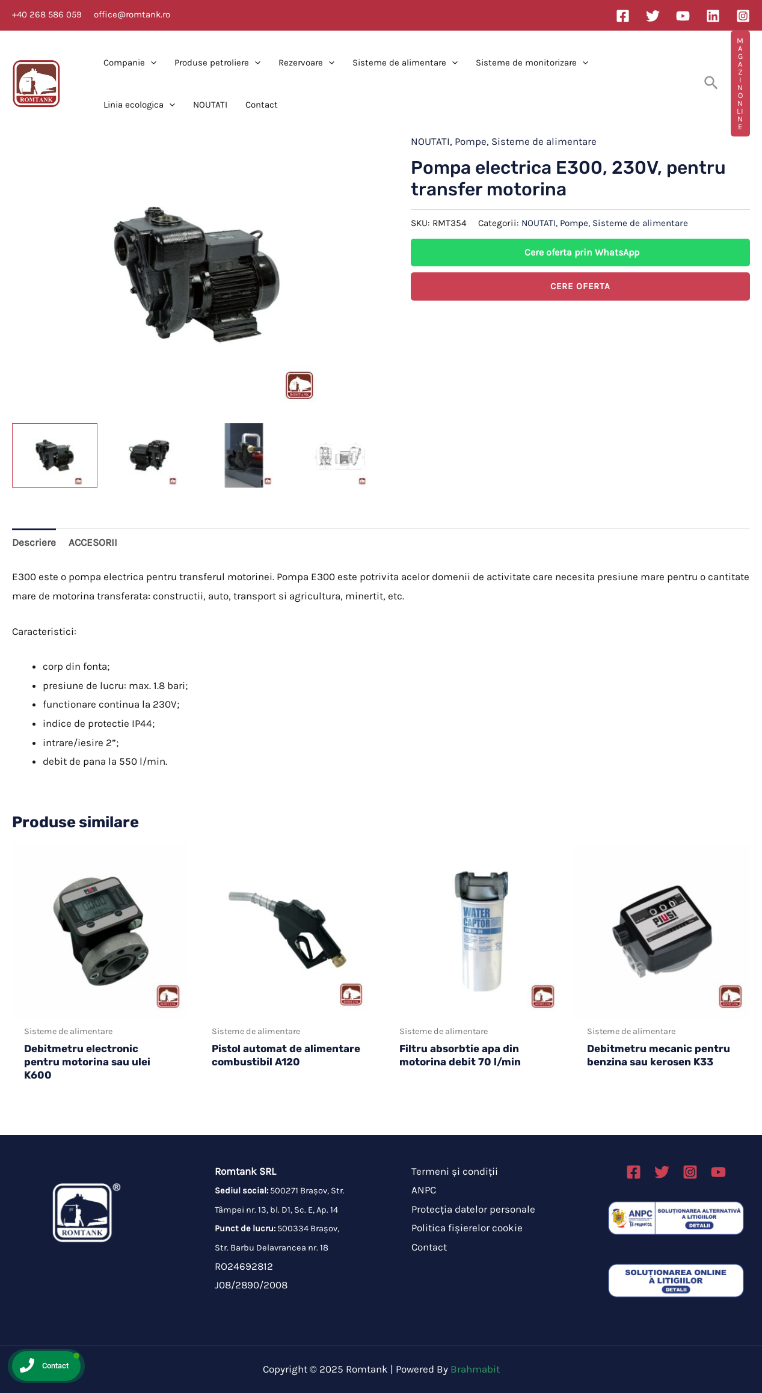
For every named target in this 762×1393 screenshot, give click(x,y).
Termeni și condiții (454, 1171)
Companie (129, 62)
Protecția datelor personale (473, 1209)
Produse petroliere (217, 62)
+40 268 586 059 (47, 14)
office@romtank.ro (132, 14)
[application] (150, 62)
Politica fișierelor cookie (467, 1228)
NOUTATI (210, 104)
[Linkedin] (713, 16)
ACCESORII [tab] (93, 542)
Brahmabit (475, 1369)
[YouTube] (683, 16)
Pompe (471, 141)
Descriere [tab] (34, 542)
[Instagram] (743, 16)
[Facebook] (623, 16)
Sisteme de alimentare (405, 62)
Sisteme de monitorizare (532, 62)
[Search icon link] (711, 83)
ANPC (423, 1190)
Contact (261, 104)
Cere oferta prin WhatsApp (581, 252)
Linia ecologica (139, 105)
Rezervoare (306, 62)
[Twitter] (653, 16)
